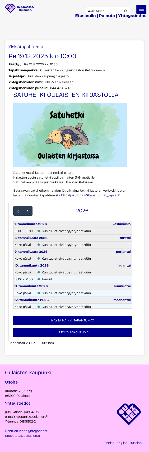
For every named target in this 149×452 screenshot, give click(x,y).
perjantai (123, 252)
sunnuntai (122, 286)
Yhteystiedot (132, 15)
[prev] (18, 211)
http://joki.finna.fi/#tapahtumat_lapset (91, 195)
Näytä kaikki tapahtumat (72, 320)
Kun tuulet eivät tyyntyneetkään (66, 231)
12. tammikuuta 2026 (31, 300)
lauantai (124, 265)
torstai (125, 238)
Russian (136, 443)
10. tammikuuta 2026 (31, 265)
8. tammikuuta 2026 (30, 238)
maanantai (122, 300)
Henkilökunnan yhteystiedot (26, 431)
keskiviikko (121, 224)
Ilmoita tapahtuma (72, 332)
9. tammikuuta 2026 (30, 252)
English (122, 443)
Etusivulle (85, 15)
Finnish (109, 443)
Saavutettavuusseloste (22, 436)
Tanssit (47, 279)
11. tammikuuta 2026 (31, 286)
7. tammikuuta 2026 (30, 224)
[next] (28, 211)
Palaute (107, 15)
